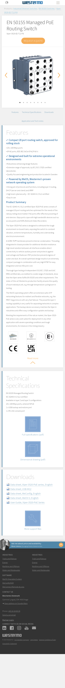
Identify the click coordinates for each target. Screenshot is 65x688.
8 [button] (45, 102)
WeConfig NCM (8, 608)
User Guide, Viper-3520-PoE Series (30, 527)
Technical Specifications (31, 112)
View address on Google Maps (16, 629)
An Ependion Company (21, 665)
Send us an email (9, 640)
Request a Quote (33, 40)
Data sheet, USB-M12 (23, 513)
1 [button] (20, 102)
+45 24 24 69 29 (14, 636)
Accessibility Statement (9, 669)
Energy (5, 588)
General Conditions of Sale (47, 665)
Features (15, 112)
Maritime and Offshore (11, 592)
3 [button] (27, 102)
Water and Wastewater (11, 595)
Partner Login (8, 645)
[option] (32, 75)
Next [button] (59, 75)
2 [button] (23, 102)
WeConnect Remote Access (13, 612)
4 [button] (31, 102)
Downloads (49, 112)
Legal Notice (34, 665)
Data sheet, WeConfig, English (28, 518)
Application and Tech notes (32, 121)
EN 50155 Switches (47, 8)
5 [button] (34, 102)
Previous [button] (6, 75)
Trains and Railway (9, 584)
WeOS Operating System (12, 604)
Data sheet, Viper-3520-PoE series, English (34, 509)
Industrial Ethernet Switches (25, 8)
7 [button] (41, 102)
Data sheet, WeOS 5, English (27, 522)
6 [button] (38, 102)
